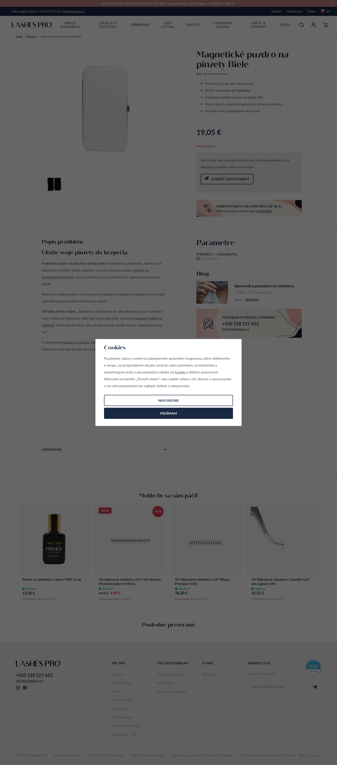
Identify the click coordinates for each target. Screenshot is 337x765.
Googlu (180, 372)
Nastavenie (168, 400)
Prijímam (168, 413)
